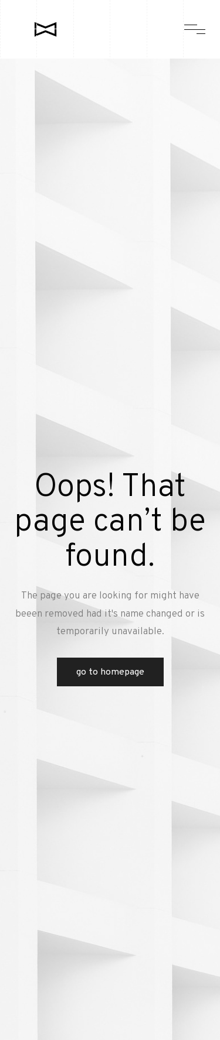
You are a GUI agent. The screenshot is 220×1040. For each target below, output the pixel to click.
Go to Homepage (110, 672)
